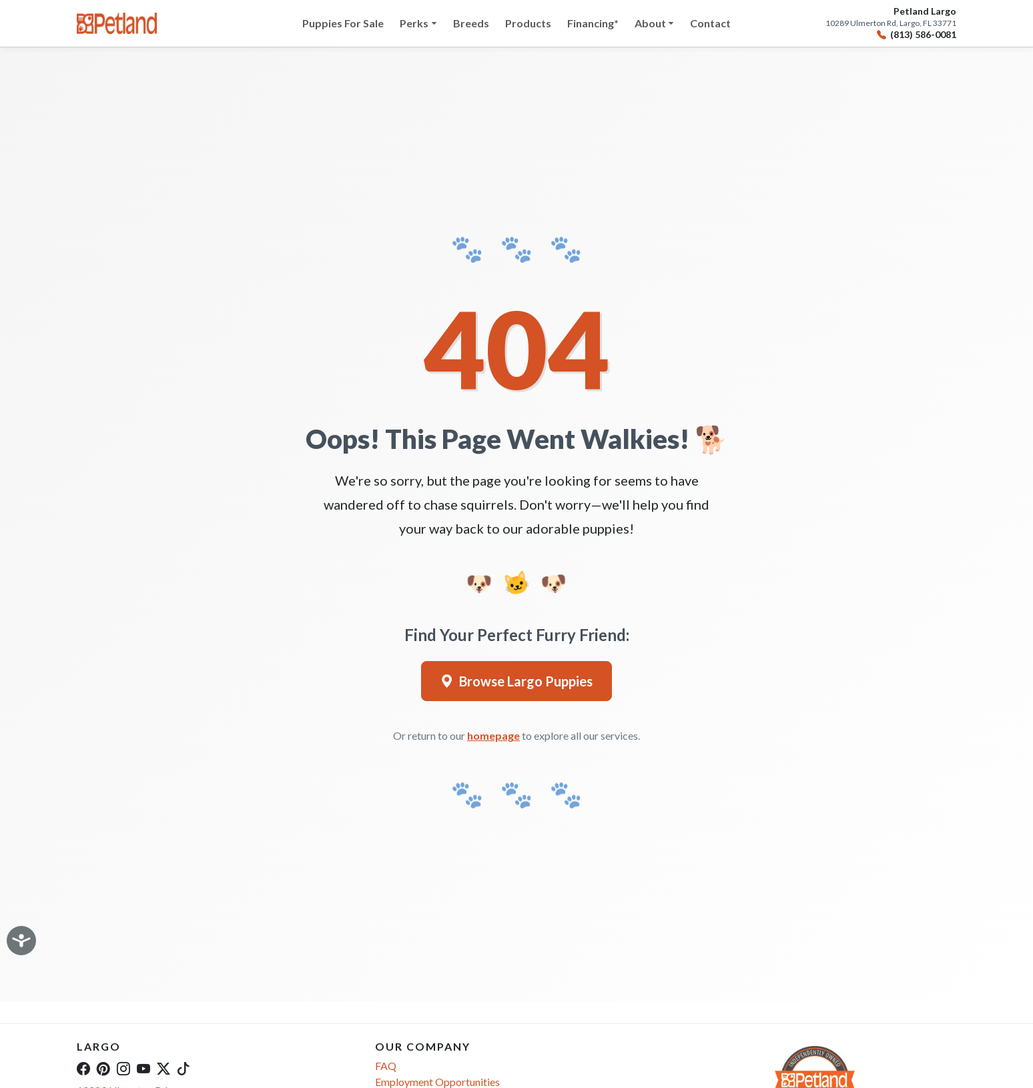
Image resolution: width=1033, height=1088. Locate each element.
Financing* (593, 23)
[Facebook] (83, 1068)
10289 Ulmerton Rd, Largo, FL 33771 (890, 23)
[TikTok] (183, 1068)
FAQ (385, 1065)
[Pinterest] (103, 1068)
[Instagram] (123, 1068)
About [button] (650, 23)
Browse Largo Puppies (516, 681)
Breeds (471, 23)
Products (528, 23)
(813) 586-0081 (916, 35)
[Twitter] (163, 1068)
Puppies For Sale (343, 23)
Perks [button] (414, 23)
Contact (710, 23)
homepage (493, 735)
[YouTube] (143, 1068)
